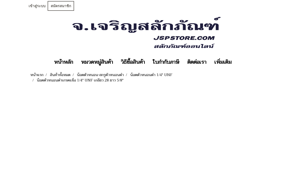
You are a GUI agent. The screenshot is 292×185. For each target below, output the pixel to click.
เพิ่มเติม (223, 62)
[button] (240, 62)
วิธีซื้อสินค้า (133, 62)
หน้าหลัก (63, 62)
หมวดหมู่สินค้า (97, 62)
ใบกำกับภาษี (166, 62)
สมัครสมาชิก (61, 6)
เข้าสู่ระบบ (37, 6)
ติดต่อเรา (196, 62)
